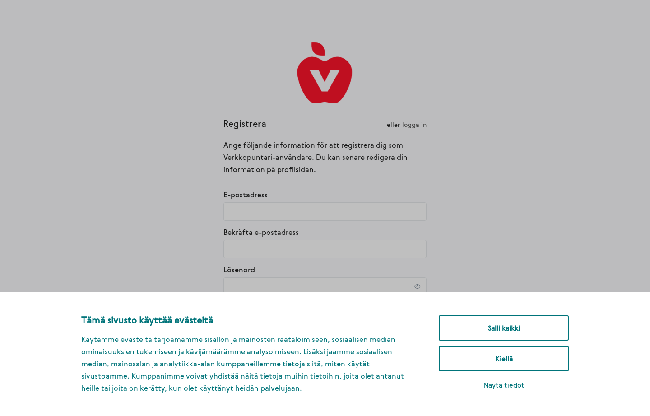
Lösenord (239, 270)
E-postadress (245, 195)
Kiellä (504, 358)
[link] (325, 72)
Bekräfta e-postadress (261, 232)
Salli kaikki (504, 327)
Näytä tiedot (504, 384)
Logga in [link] (414, 124)
